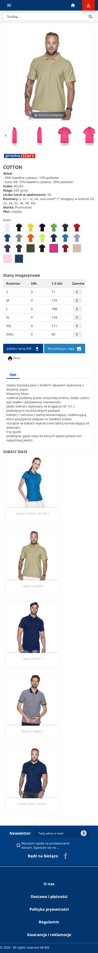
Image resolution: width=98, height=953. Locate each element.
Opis (12, 374)
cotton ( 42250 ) (32, 586)
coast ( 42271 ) (32, 659)
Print (14, 358)
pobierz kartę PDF (23, 348)
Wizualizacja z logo (65, 348)
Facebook (65, 856)
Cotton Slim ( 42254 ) (32, 804)
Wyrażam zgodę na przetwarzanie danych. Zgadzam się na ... (51, 845)
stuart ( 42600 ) (32, 731)
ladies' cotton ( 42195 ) (32, 513)
